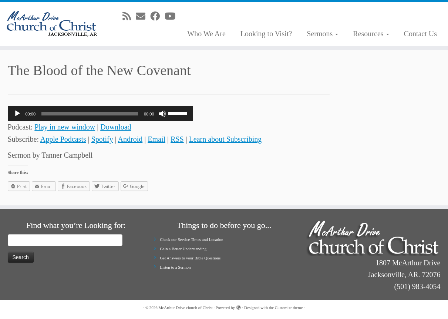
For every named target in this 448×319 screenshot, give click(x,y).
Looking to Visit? (266, 34)
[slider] (89, 113)
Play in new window (64, 127)
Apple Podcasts (63, 139)
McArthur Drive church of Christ (186, 307)
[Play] (17, 113)
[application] (100, 113)
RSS (177, 139)
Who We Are (206, 34)
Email (156, 139)
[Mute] (162, 113)
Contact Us (420, 34)
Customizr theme (289, 307)
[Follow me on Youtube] (172, 16)
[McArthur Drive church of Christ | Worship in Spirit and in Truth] (51, 24)
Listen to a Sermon (175, 267)
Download (115, 127)
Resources (371, 34)
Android (130, 139)
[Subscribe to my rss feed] (129, 16)
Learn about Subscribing (225, 139)
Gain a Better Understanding (183, 248)
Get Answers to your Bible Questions (190, 258)
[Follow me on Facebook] (157, 16)
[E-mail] (143, 16)
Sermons (322, 34)
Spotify (102, 139)
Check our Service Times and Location (191, 239)
